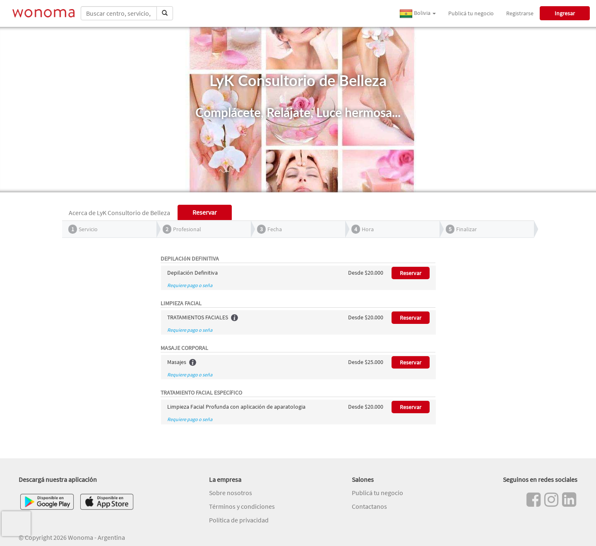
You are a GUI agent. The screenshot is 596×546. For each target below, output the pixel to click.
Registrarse (520, 13)
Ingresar (565, 13)
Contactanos (369, 506)
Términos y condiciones (242, 506)
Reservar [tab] (204, 212)
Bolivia (417, 13)
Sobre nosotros (230, 493)
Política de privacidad (239, 520)
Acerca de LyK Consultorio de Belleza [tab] (119, 212)
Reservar (410, 273)
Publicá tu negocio (471, 13)
